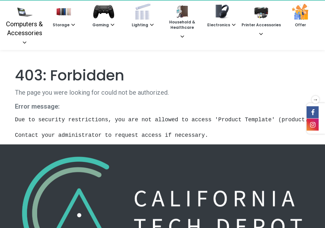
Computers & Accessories (24, 20)
